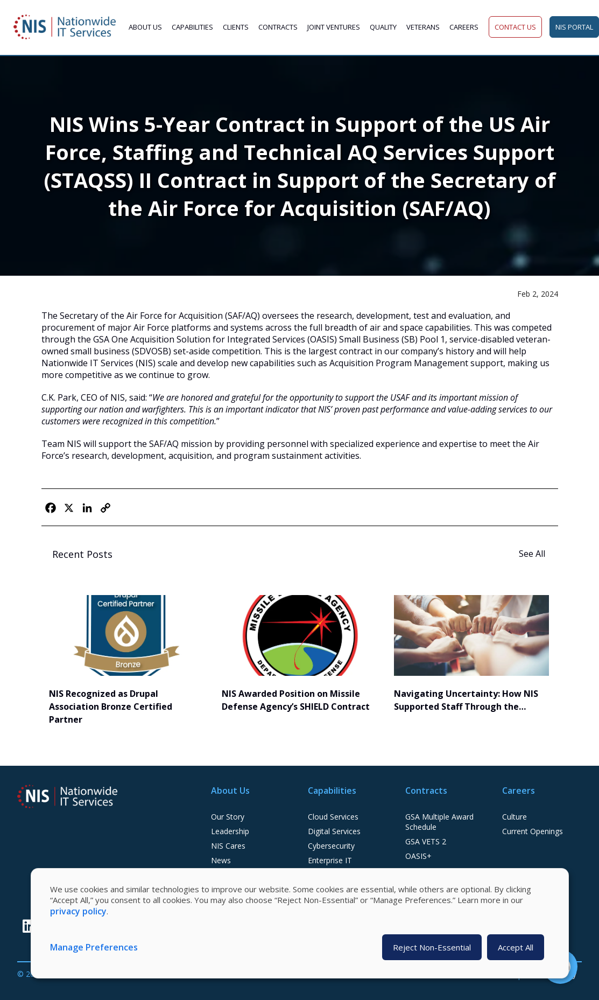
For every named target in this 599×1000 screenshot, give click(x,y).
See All (533, 554)
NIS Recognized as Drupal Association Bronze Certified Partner (110, 706)
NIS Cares (228, 846)
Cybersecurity (331, 846)
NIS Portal (574, 27)
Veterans (423, 27)
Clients (236, 27)
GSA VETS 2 (425, 841)
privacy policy (78, 911)
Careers (463, 27)
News (221, 860)
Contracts (278, 27)
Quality (383, 27)
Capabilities (192, 27)
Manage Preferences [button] (94, 947)
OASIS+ (418, 856)
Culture (514, 817)
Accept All (515, 947)
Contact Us (515, 27)
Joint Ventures (333, 27)
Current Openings (532, 831)
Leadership (230, 831)
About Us (145, 27)
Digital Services (334, 831)
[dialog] (300, 923)
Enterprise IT (330, 860)
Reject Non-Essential (432, 947)
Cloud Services (333, 817)
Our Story (227, 817)
